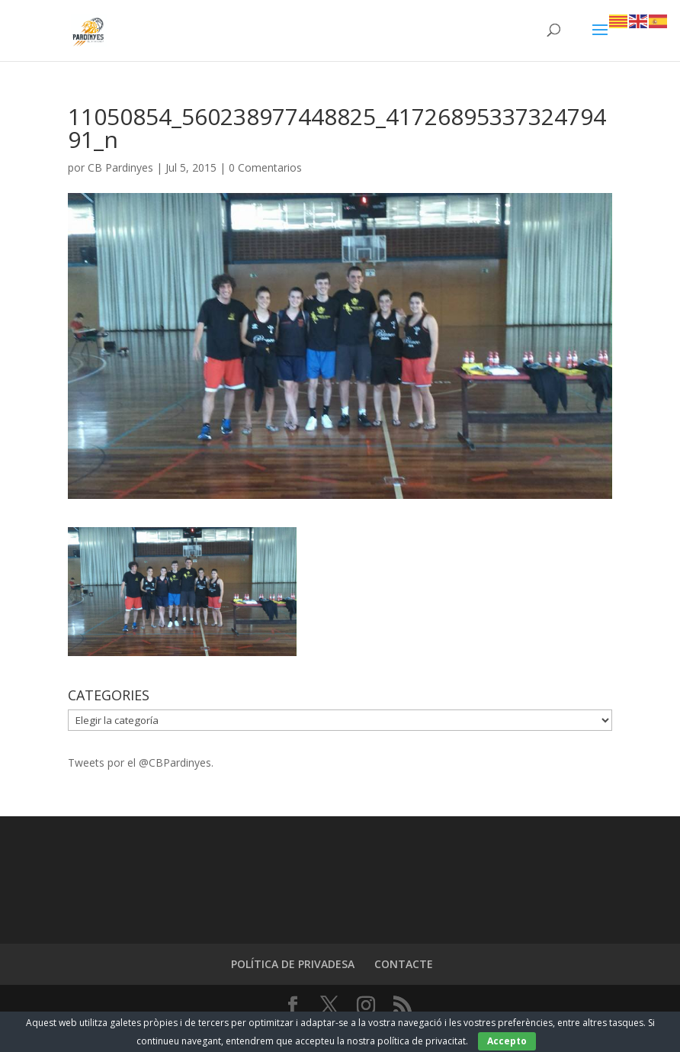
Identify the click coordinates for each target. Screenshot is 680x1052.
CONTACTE (403, 964)
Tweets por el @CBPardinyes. (140, 762)
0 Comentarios (265, 167)
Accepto (507, 1040)
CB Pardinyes (120, 167)
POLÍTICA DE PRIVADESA (292, 964)
